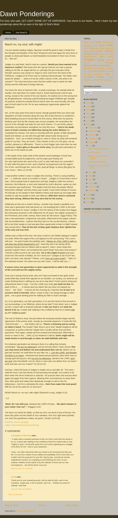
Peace (96, 68)
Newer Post (11, 505)
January (92, 190)
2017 (89, 103)
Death (95, 46)
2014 (89, 114)
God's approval (106, 48)
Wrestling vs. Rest (91, 80)
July (91, 146)
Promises (109, 68)
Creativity (87, 46)
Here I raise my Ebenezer (98, 149)
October (92, 135)
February (93, 187)
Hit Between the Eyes (97, 162)
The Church (88, 71)
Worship (110, 77)
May (91, 176)
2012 (89, 121)
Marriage (87, 63)
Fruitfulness (94, 48)
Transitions (98, 74)
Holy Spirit (109, 54)
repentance (108, 80)
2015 (89, 110)
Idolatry (110, 57)
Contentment (108, 42)
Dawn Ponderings (27, 14)
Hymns (102, 56)
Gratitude (108, 51)
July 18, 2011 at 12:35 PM (21, 468)
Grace (99, 51)
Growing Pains (91, 53)
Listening (109, 60)
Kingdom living (94, 59)
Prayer (102, 68)
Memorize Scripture (92, 212)
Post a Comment (15, 494)
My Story (88, 68)
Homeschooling (90, 56)
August (92, 142)
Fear (86, 48)
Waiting (100, 77)
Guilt (102, 54)
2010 (89, 195)
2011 (89, 124)
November (93, 131)
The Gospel (98, 71)
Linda (13, 477)
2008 (89, 202)
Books (98, 42)
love (101, 79)
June (91, 172)
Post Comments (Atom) (25, 511)
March (91, 183)
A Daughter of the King (21, 436)
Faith (13, 425)
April (91, 179)
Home (8, 32)
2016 (89, 106)
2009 (89, 198)
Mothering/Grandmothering (28, 425)
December (93, 128)
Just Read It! (21, 32)
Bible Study (89, 42)
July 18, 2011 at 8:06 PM (21, 489)
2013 (89, 117)
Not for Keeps (94, 152)
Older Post (71, 505)
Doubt (102, 45)
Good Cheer (89, 51)
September (93, 138)
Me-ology (109, 63)
